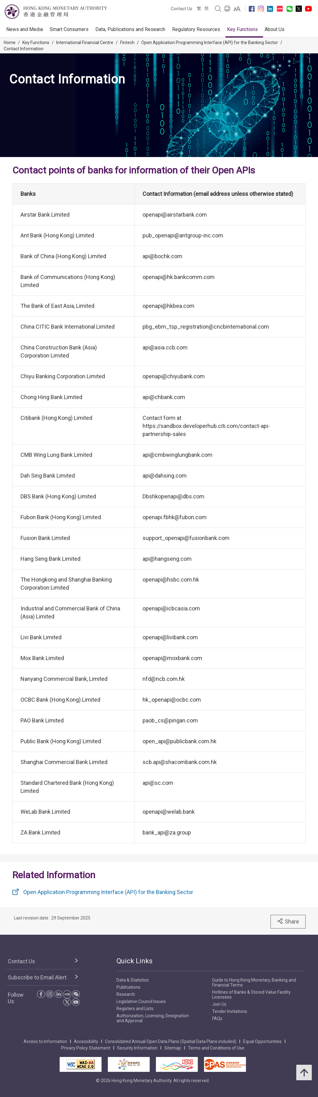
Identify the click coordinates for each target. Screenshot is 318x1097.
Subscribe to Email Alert (37, 977)
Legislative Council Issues (141, 1001)
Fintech (127, 42)
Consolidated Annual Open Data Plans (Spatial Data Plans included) (170, 1041)
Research (125, 994)
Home (10, 42)
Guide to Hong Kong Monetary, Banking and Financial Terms (254, 982)
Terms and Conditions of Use (216, 1047)
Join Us (219, 1004)
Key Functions (242, 29)
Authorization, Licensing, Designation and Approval (152, 1018)
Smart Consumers (69, 29)
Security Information (137, 1047)
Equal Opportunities (262, 1041)
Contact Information (23, 48)
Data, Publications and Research (130, 29)
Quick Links (134, 961)
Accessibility (86, 1041)
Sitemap (172, 1047)
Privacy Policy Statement (85, 1047)
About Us (274, 29)
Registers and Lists (134, 1008)
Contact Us (181, 8)
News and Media (24, 29)
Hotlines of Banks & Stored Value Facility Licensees (251, 995)
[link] (237, 9)
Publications (128, 987)
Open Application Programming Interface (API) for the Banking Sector (209, 42)
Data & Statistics (132, 980)
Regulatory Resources (196, 29)
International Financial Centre (84, 42)
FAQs (217, 1018)
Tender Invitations (229, 1011)
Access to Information (45, 1041)
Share (288, 921)
